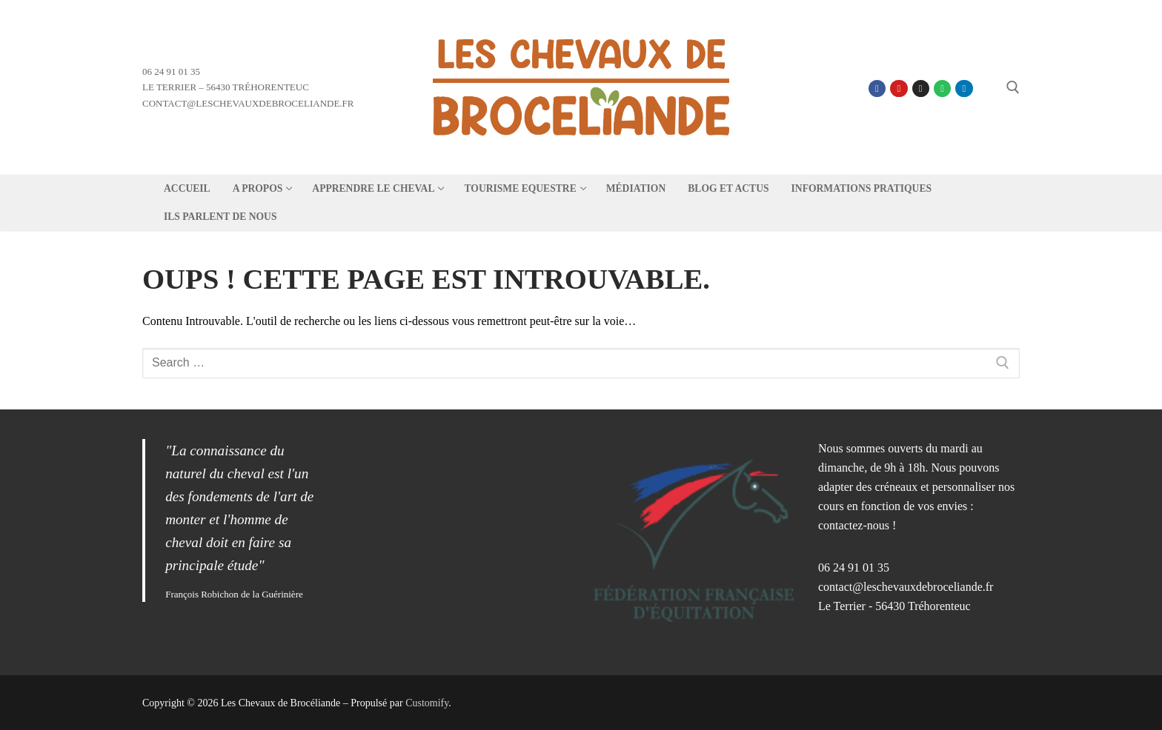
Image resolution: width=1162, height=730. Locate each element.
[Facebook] (877, 88)
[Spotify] (942, 88)
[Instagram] (920, 88)
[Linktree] (986, 88)
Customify (426, 703)
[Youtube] (898, 88)
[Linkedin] (963, 88)
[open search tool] (1013, 87)
